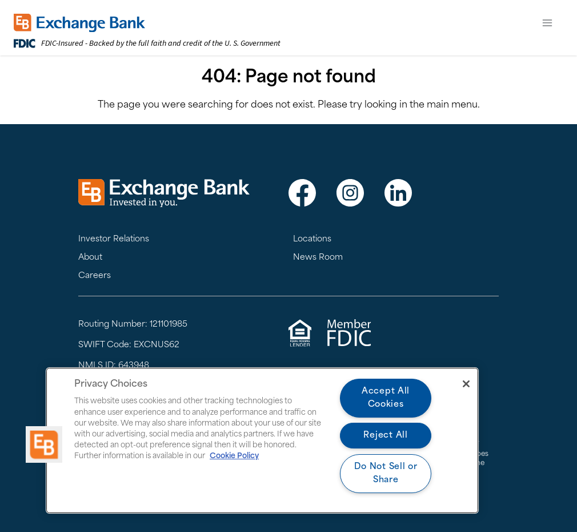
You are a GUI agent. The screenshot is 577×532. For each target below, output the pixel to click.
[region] (262, 440)
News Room (318, 257)
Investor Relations (113, 239)
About (90, 257)
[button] (44, 444)
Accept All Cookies (386, 398)
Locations (312, 239)
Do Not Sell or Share (386, 474)
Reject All (385, 435)
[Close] (466, 383)
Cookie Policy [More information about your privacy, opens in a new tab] (234, 456)
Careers (94, 276)
